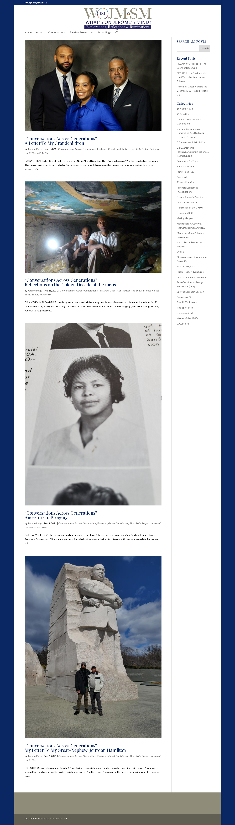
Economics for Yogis (187, 161)
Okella (180, 251)
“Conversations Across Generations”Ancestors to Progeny (61, 515)
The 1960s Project (139, 149)
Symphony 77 (184, 297)
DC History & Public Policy (191, 142)
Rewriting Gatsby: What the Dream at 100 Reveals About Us (192, 90)
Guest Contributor (118, 149)
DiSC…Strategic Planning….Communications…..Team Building (193, 151)
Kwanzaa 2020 (184, 212)
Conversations (57, 25)
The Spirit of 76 (185, 307)
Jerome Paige (35, 149)
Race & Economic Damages (191, 276)
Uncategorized (185, 312)
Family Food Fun (185, 171)
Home (28, 25)
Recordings (104, 25)
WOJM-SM (43, 153)
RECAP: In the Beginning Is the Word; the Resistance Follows (191, 77)
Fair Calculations (185, 166)
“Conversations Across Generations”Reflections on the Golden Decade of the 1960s (70, 282)
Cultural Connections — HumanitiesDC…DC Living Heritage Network (190, 133)
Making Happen (185, 218)
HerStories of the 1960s (190, 207)
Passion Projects (80, 25)
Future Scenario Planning (190, 197)
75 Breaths (183, 114)
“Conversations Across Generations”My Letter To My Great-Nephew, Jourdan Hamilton (75, 748)
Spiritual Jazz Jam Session (190, 291)
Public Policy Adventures (190, 271)
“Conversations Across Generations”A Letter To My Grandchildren (61, 140)
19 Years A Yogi (185, 108)
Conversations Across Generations (77, 149)
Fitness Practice (185, 182)
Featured (102, 149)
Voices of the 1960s (187, 318)
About (40, 25)
